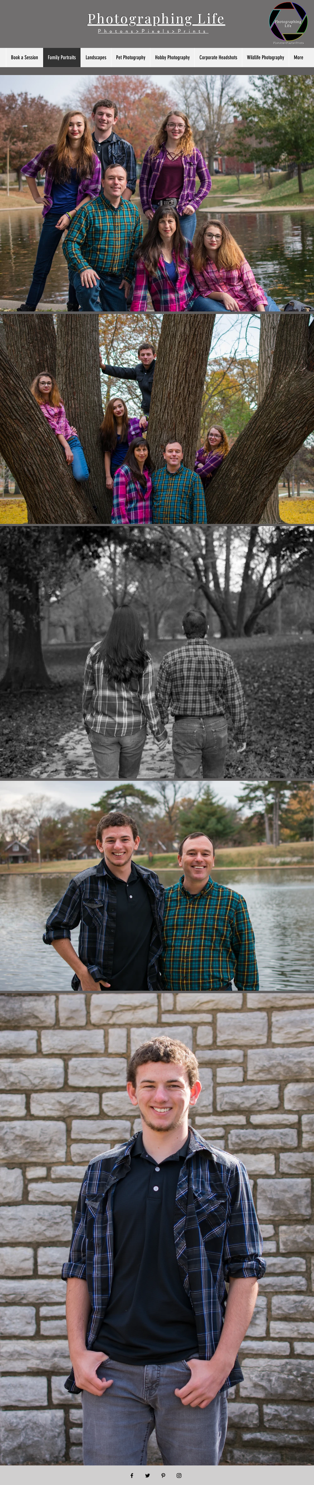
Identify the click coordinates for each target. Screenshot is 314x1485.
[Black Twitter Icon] (147, 1475)
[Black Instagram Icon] (179, 1475)
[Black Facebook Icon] (132, 1475)
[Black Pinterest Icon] (163, 1475)
